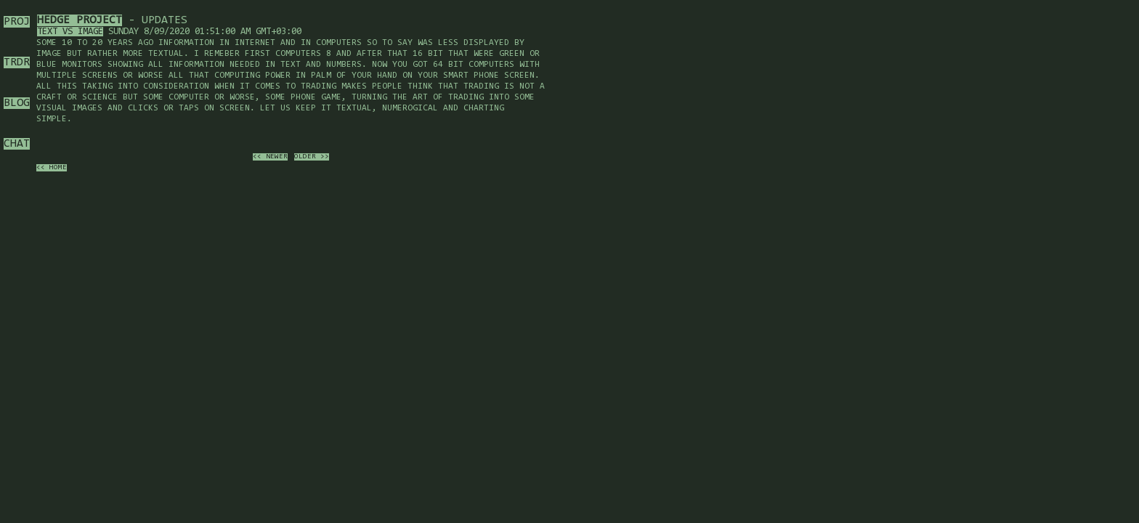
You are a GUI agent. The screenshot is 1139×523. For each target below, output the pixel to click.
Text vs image (70, 31)
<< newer (270, 157)
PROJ (17, 22)
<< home (51, 167)
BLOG (17, 103)
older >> (311, 157)
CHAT (17, 144)
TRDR (17, 62)
